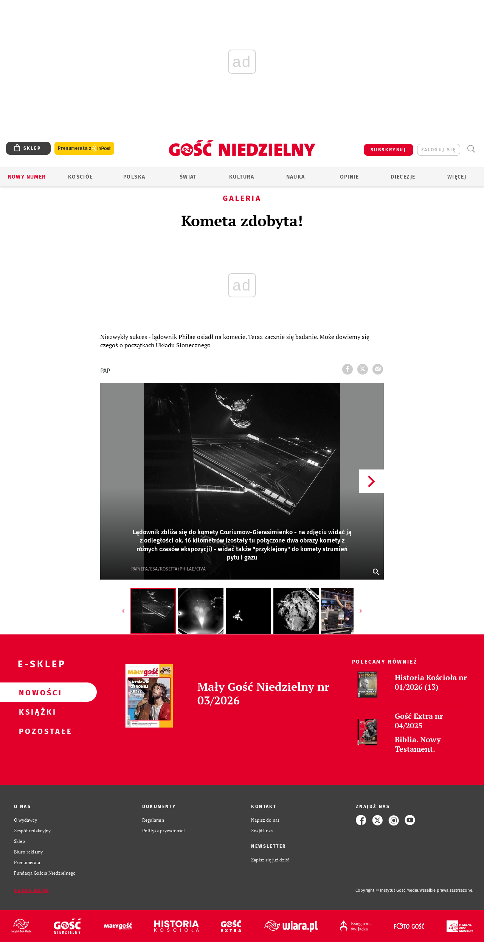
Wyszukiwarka (471, 149)
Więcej (456, 177)
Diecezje (403, 177)
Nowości (36, 692)
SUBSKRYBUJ (388, 149)
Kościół (80, 177)
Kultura (241, 177)
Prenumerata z (84, 148)
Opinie (349, 177)
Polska (134, 177)
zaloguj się (438, 149)
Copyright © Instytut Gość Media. (387, 890)
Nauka (295, 177)
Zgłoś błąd (31, 890)
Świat (188, 177)
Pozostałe (36, 731)
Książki (36, 711)
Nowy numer (27, 177)
